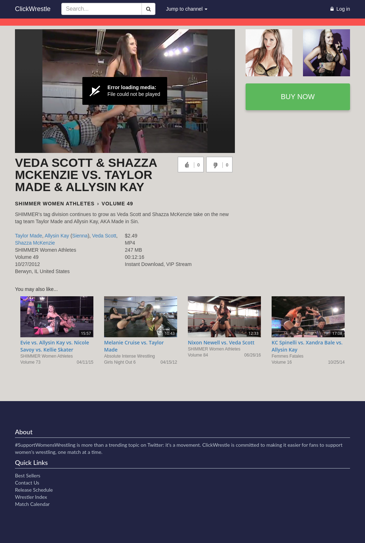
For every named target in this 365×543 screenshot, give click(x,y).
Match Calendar (32, 504)
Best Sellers (27, 475)
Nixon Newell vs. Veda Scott (221, 342)
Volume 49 (117, 203)
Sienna (80, 236)
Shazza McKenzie (35, 243)
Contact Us (27, 483)
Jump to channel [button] (187, 9)
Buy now (298, 97)
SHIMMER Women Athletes (54, 203)
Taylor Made (28, 236)
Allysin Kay (57, 236)
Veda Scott (104, 236)
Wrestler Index (31, 497)
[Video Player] (125, 91)
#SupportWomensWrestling (45, 445)
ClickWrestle (33, 8)
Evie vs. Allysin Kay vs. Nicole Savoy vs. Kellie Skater (54, 346)
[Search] (148, 9)
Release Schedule (34, 490)
